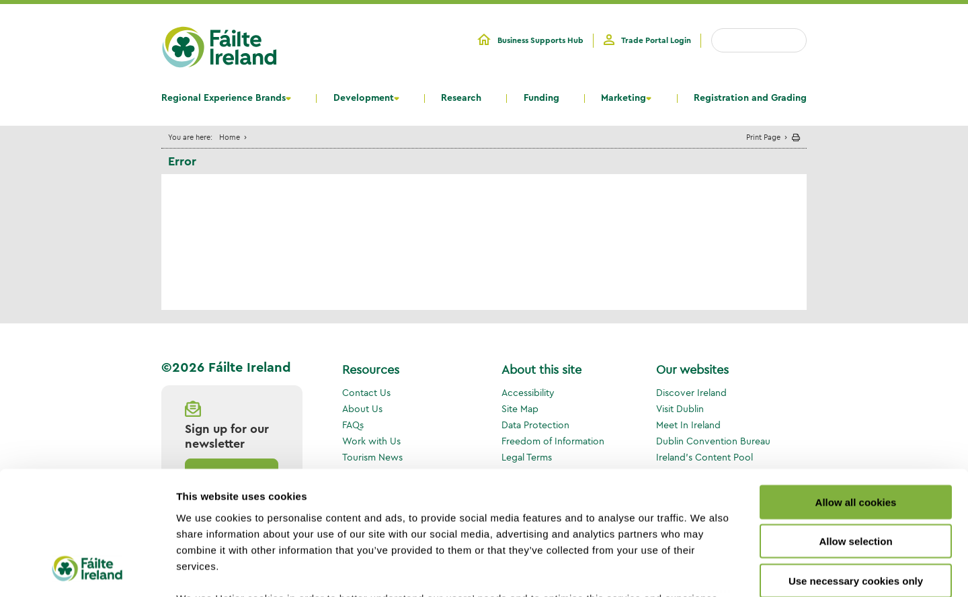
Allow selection (855, 428)
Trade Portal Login (656, 40)
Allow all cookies (856, 389)
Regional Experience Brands (223, 98)
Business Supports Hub (540, 40)
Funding (541, 98)
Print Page (763, 136)
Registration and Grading (750, 98)
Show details (705, 570)
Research (461, 98)
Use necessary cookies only (856, 468)
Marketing (623, 98)
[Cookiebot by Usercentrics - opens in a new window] (87, 571)
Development (363, 98)
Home (229, 136)
